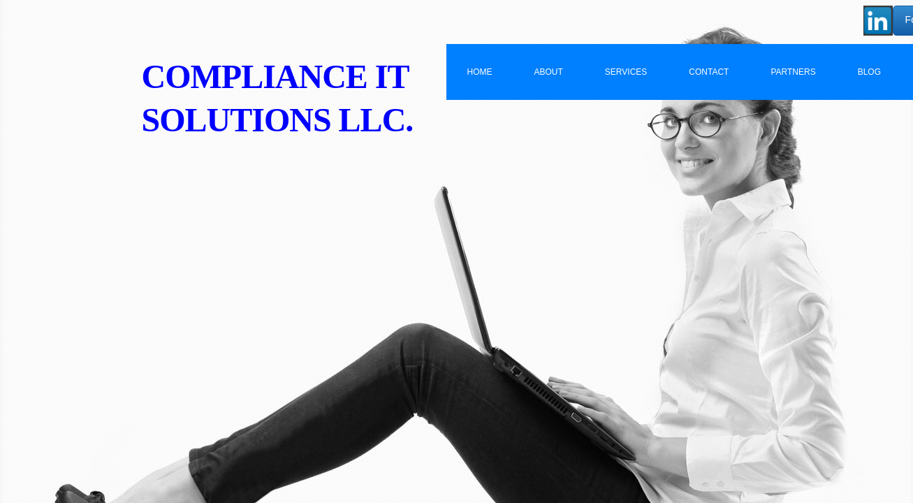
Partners (792, 72)
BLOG (869, 72)
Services (626, 72)
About (548, 72)
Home (479, 72)
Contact (709, 72)
